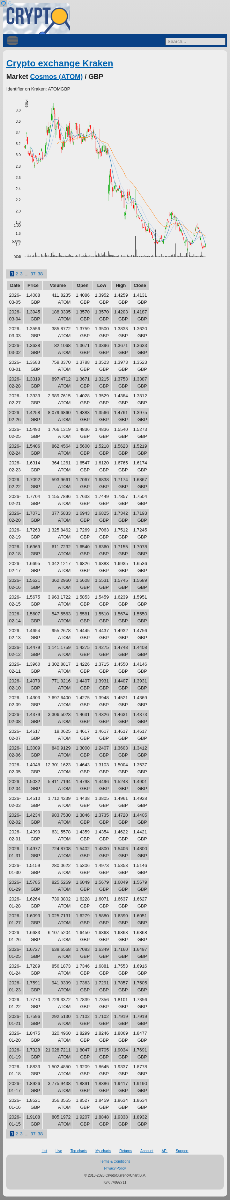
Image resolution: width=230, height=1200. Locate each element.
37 (33, 273)
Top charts (79, 1151)
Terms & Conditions (115, 1161)
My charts (103, 1151)
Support (182, 1151)
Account (147, 1151)
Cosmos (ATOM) (56, 76)
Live (58, 1151)
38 (40, 273)
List (44, 1151)
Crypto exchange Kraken (59, 63)
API (165, 1151)
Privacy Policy (115, 1168)
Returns (125, 1151)
